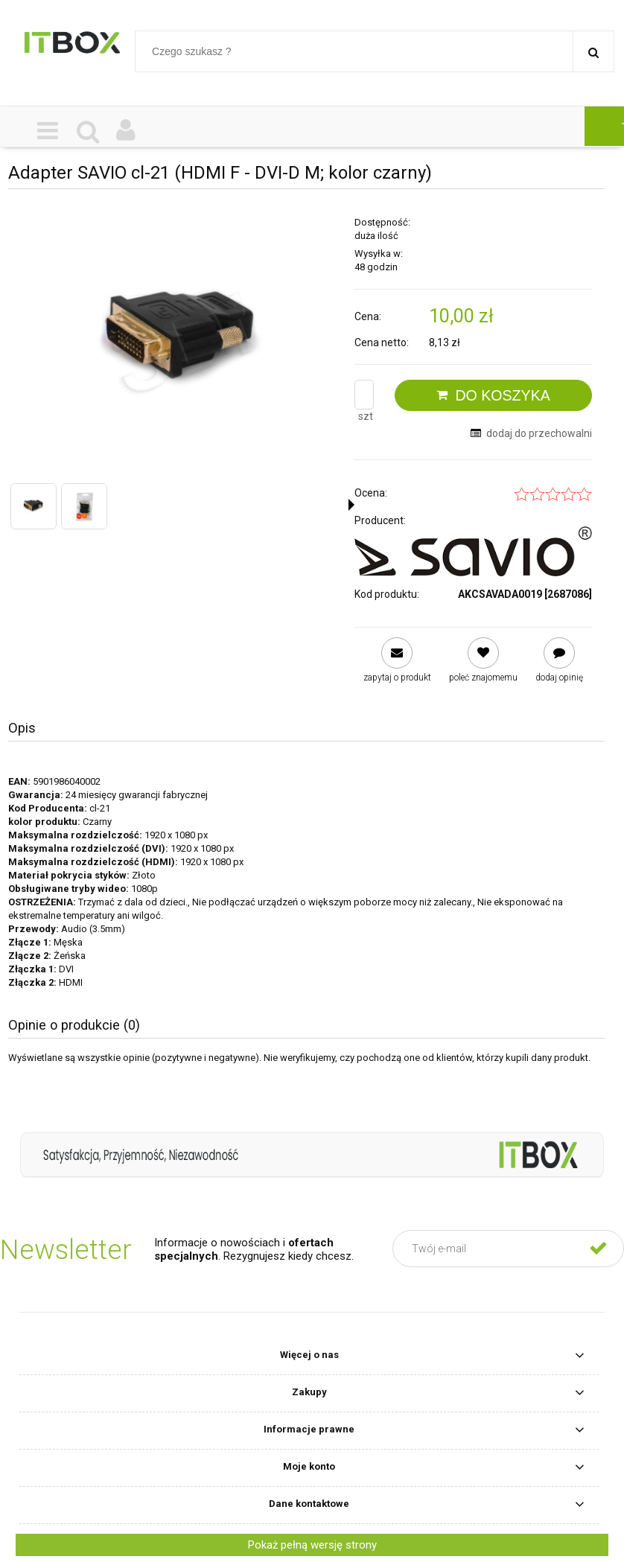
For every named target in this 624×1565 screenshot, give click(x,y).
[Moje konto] (126, 131)
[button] (351, 505)
